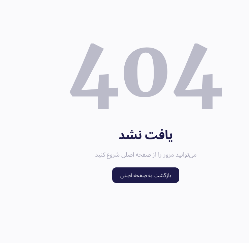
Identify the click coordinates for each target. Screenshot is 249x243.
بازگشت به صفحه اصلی (124, 175)
